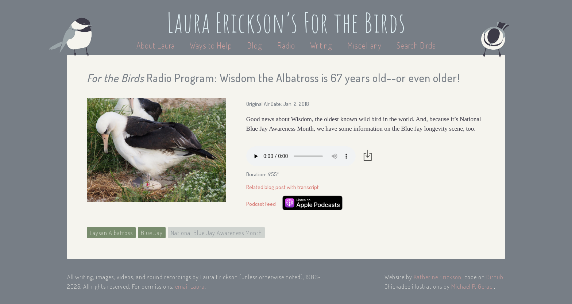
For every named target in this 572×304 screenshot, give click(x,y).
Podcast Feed (261, 203)
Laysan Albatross (111, 232)
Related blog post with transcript (282, 187)
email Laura (190, 286)
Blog (254, 45)
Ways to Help (212, 45)
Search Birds (416, 45)
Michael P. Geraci (472, 286)
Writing (321, 45)
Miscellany (364, 45)
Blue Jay (152, 232)
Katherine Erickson (437, 277)
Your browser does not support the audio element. (301, 156)
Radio (287, 45)
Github (494, 277)
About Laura (156, 45)
